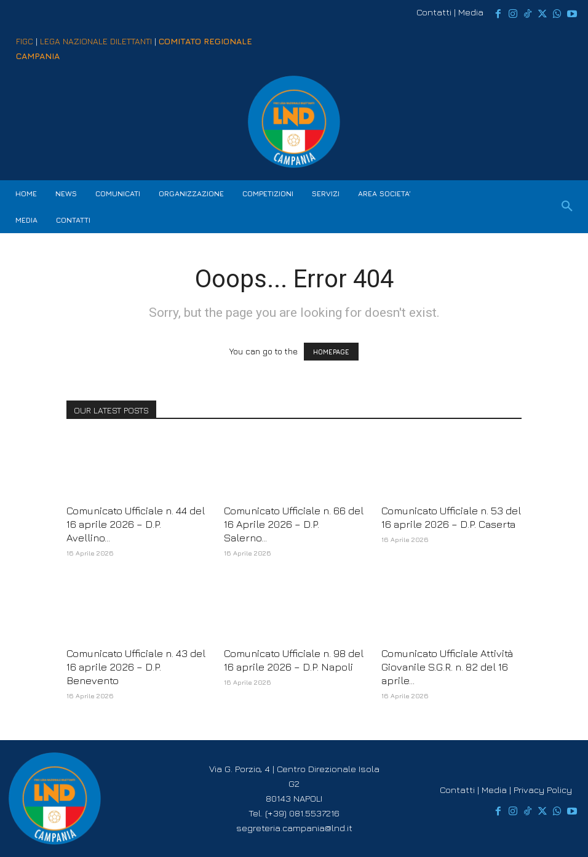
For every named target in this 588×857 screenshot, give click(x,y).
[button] (567, 206)
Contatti (433, 12)
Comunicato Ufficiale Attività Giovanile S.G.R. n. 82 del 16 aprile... (447, 667)
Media (470, 12)
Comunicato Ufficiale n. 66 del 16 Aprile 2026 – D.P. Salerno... (294, 524)
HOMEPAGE (331, 352)
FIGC (24, 41)
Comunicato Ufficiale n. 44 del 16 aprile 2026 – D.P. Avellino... (135, 524)
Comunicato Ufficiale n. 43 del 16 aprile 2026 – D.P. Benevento (135, 667)
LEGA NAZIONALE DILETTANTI (96, 41)
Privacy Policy (543, 789)
